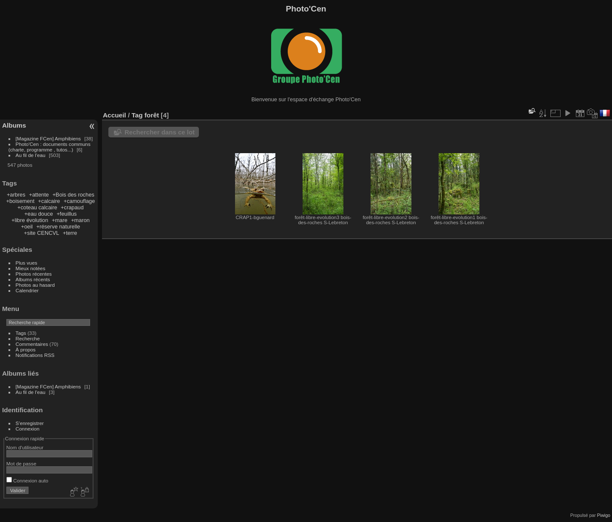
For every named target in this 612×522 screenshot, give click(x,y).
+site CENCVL (41, 233)
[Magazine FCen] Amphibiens (48, 138)
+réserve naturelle (58, 226)
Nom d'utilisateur (24, 447)
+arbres (16, 194)
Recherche (28, 338)
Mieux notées (30, 268)
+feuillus (66, 214)
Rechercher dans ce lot (160, 132)
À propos (26, 349)
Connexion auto (27, 480)
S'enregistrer (30, 423)
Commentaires (32, 344)
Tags (21, 333)
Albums (14, 125)
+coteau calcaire (37, 207)
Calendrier (27, 290)
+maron (80, 220)
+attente (39, 194)
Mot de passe (21, 463)
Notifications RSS (35, 355)
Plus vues (26, 262)
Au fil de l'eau (31, 155)
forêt (151, 115)
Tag (136, 115)
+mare (60, 220)
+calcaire (49, 201)
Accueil (114, 115)
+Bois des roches (73, 194)
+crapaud (72, 207)
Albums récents (33, 279)
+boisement (20, 201)
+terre (70, 233)
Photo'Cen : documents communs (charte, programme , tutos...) (49, 146)
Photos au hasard (35, 285)
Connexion (28, 428)
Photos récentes (34, 274)
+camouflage (79, 201)
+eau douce (38, 214)
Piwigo (603, 515)
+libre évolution (29, 220)
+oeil (27, 226)
